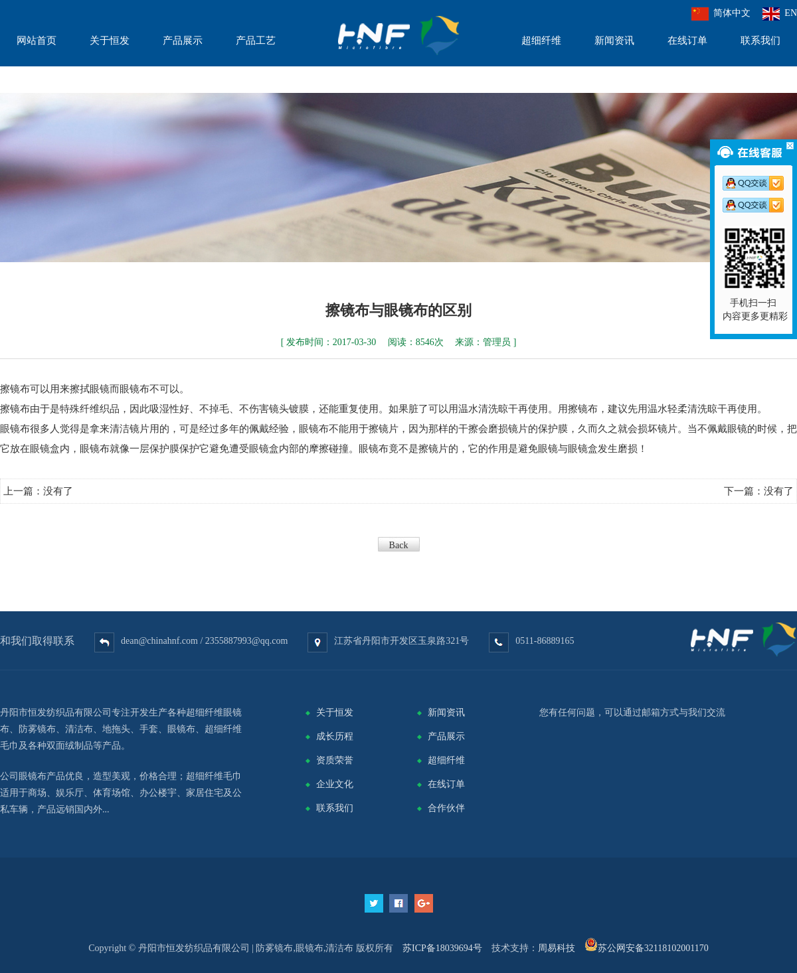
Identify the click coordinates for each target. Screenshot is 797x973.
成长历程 (334, 736)
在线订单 (446, 784)
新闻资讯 (446, 712)
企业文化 (334, 784)
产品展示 (446, 736)
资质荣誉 (334, 760)
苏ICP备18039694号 (442, 948)
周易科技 (556, 948)
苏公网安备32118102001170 (653, 948)
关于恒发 (334, 712)
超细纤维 (446, 760)
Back (398, 545)
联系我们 (334, 808)
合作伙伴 (446, 808)
